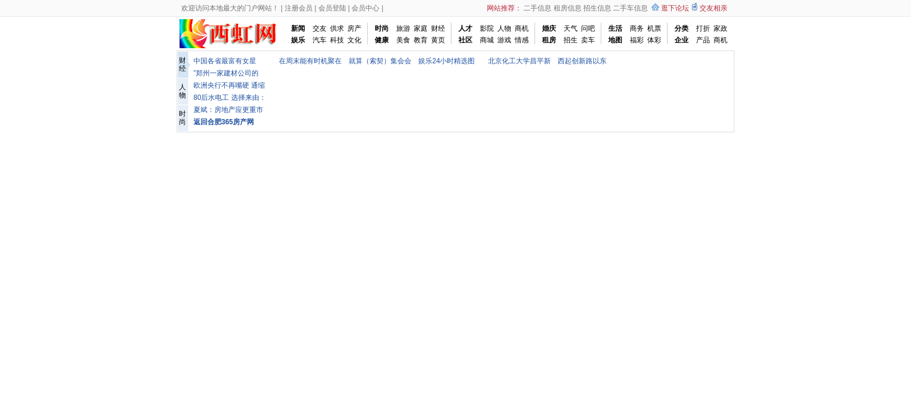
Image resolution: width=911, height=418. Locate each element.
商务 (637, 28)
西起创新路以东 (582, 61)
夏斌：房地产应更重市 (228, 110)
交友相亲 (713, 8)
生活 (615, 28)
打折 (703, 28)
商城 (487, 40)
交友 (320, 28)
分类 (681, 28)
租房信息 (568, 8)
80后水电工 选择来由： (229, 97)
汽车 (320, 40)
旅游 (403, 28)
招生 (571, 40)
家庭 (421, 28)
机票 (654, 28)
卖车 (588, 40)
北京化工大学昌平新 (519, 61)
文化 (354, 40)
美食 (403, 40)
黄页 (438, 40)
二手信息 (537, 8)
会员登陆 (332, 8)
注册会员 (299, 8)
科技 (337, 40)
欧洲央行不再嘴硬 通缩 (229, 85)
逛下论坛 (675, 8)
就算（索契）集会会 (380, 61)
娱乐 (298, 40)
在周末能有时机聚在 (310, 61)
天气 (571, 28)
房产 (354, 28)
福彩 (637, 40)
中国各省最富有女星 (224, 61)
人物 (504, 28)
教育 (421, 40)
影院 (487, 28)
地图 (615, 40)
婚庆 (549, 28)
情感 (522, 40)
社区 (465, 40)
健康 (382, 40)
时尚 (382, 28)
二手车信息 (630, 8)
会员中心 (365, 8)
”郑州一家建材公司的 (226, 73)
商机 (522, 28)
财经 (438, 28)
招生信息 (597, 8)
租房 (549, 40)
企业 (681, 40)
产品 (703, 40)
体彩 (654, 40)
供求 (337, 28)
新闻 (298, 28)
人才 (465, 28)
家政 (720, 28)
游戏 (504, 40)
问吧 (588, 28)
